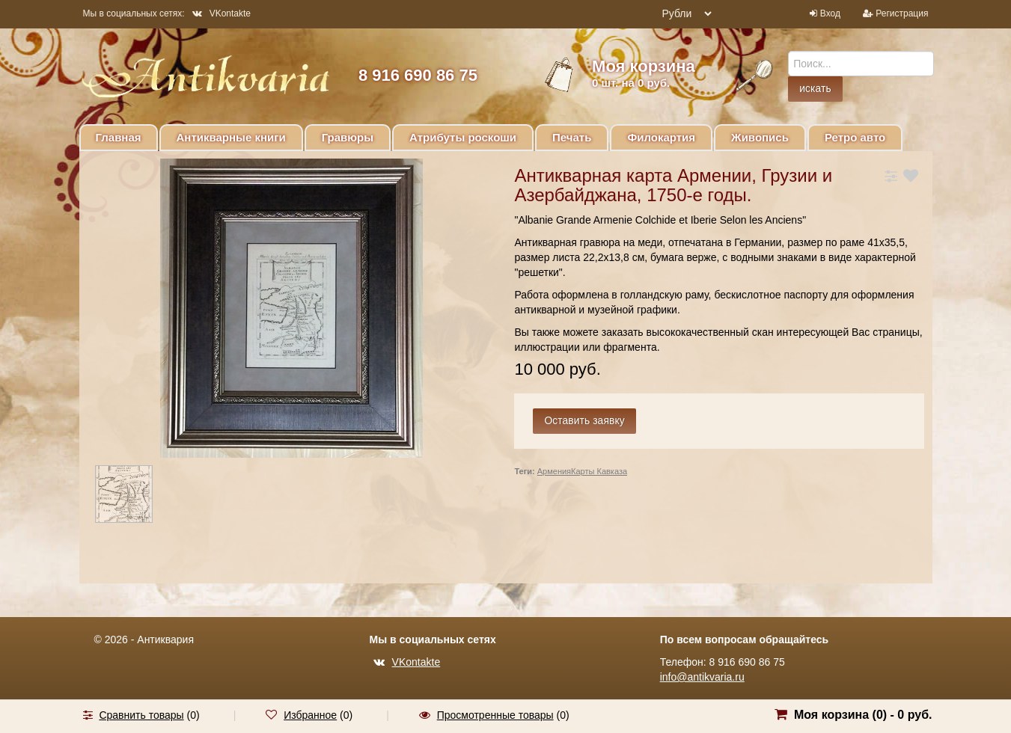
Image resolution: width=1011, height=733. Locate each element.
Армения (554, 471)
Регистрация (902, 13)
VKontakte (221, 13)
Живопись (760, 137)
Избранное (310, 715)
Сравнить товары (141, 715)
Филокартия (661, 137)
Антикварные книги (231, 137)
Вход (830, 13)
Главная (118, 137)
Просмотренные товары (495, 715)
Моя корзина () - (863, 714)
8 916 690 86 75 (417, 75)
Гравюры (347, 137)
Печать (571, 137)
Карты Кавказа (599, 471)
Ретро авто (855, 137)
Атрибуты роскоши (462, 137)
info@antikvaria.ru (702, 677)
